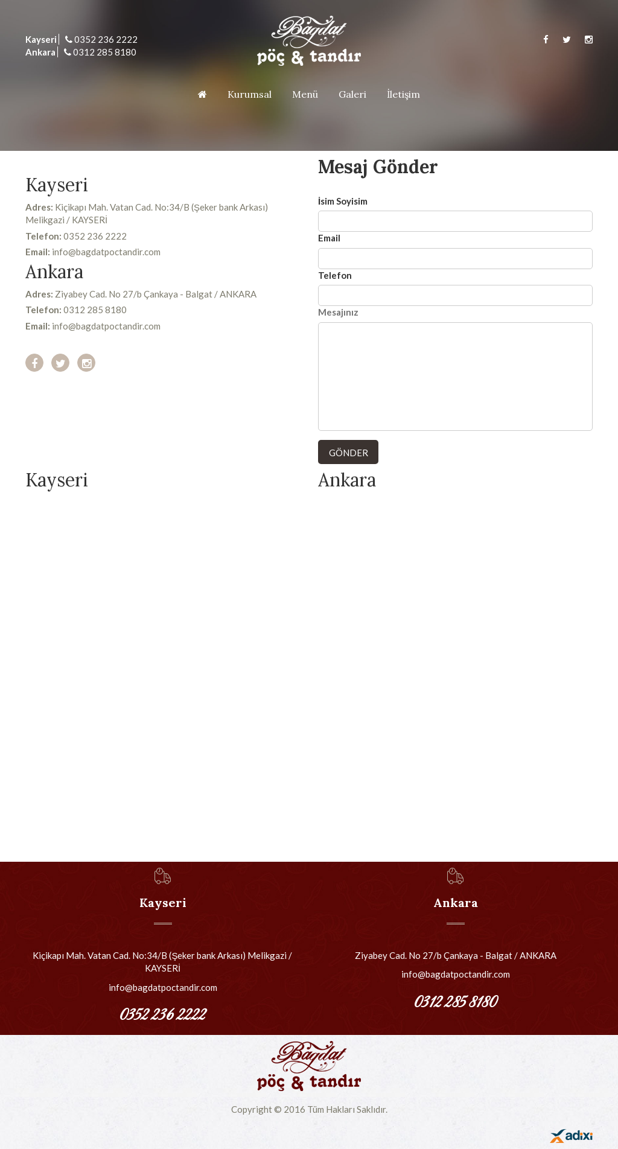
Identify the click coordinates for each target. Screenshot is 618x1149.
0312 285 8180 (100, 51)
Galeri (352, 94)
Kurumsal (250, 94)
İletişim (403, 94)
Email (329, 237)
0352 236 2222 (101, 39)
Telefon (335, 275)
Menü (305, 94)
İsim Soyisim (343, 201)
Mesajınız (338, 312)
